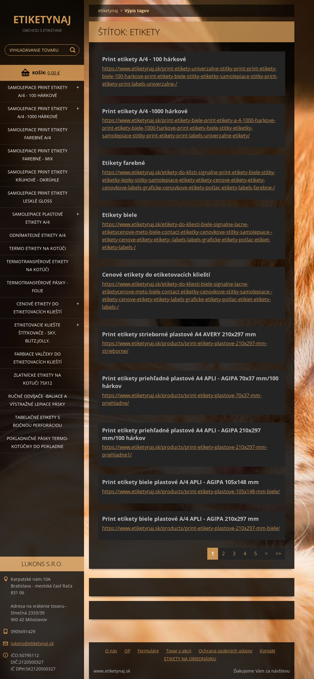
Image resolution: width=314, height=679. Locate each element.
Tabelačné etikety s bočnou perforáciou (37, 421)
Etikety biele (119, 214)
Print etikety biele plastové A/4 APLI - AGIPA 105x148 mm (180, 482)
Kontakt (267, 651)
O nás (111, 651)
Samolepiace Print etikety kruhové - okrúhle (37, 176)
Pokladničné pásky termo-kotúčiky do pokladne (37, 442)
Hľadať (74, 50)
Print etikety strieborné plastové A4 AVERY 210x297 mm (179, 334)
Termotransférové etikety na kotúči (37, 265)
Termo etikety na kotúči (37, 248)
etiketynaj (108, 10)
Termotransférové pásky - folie (37, 286)
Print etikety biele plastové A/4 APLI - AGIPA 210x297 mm (180, 518)
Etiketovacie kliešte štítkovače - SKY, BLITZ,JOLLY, (37, 333)
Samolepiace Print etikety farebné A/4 (37, 133)
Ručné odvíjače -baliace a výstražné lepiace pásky (37, 400)
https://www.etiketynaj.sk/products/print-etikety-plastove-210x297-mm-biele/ (191, 528)
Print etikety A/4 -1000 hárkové (145, 111)
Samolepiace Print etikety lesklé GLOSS (37, 197)
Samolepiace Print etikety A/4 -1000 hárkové (37, 112)
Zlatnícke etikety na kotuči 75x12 (37, 379)
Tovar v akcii (178, 651)
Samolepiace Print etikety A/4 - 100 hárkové (37, 91)
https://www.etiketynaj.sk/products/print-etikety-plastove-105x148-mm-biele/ (191, 491)
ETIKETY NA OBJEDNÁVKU (190, 659)
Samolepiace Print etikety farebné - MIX (37, 155)
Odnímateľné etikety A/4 (38, 235)
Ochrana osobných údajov (225, 651)
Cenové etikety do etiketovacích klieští (37, 308)
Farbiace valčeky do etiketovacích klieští (37, 358)
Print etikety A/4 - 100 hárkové (144, 59)
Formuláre (148, 651)
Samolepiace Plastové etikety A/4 (37, 218)
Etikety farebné (123, 162)
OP (127, 651)
